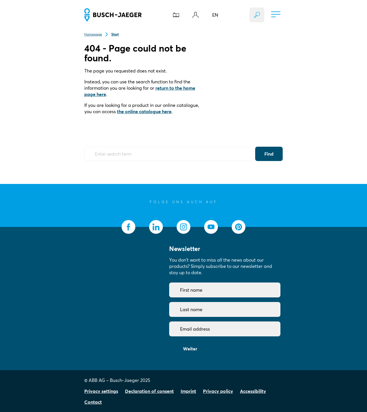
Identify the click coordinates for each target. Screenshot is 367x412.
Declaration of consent (149, 391)
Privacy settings (101, 391)
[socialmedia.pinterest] (238, 227)
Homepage (93, 34)
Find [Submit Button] (269, 154)
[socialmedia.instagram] (183, 227)
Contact (93, 402)
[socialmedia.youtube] (211, 227)
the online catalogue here (144, 111)
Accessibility (253, 391)
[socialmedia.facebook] (128, 227)
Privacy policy (218, 391)
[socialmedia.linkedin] (156, 227)
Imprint (188, 391)
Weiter (190, 349)
